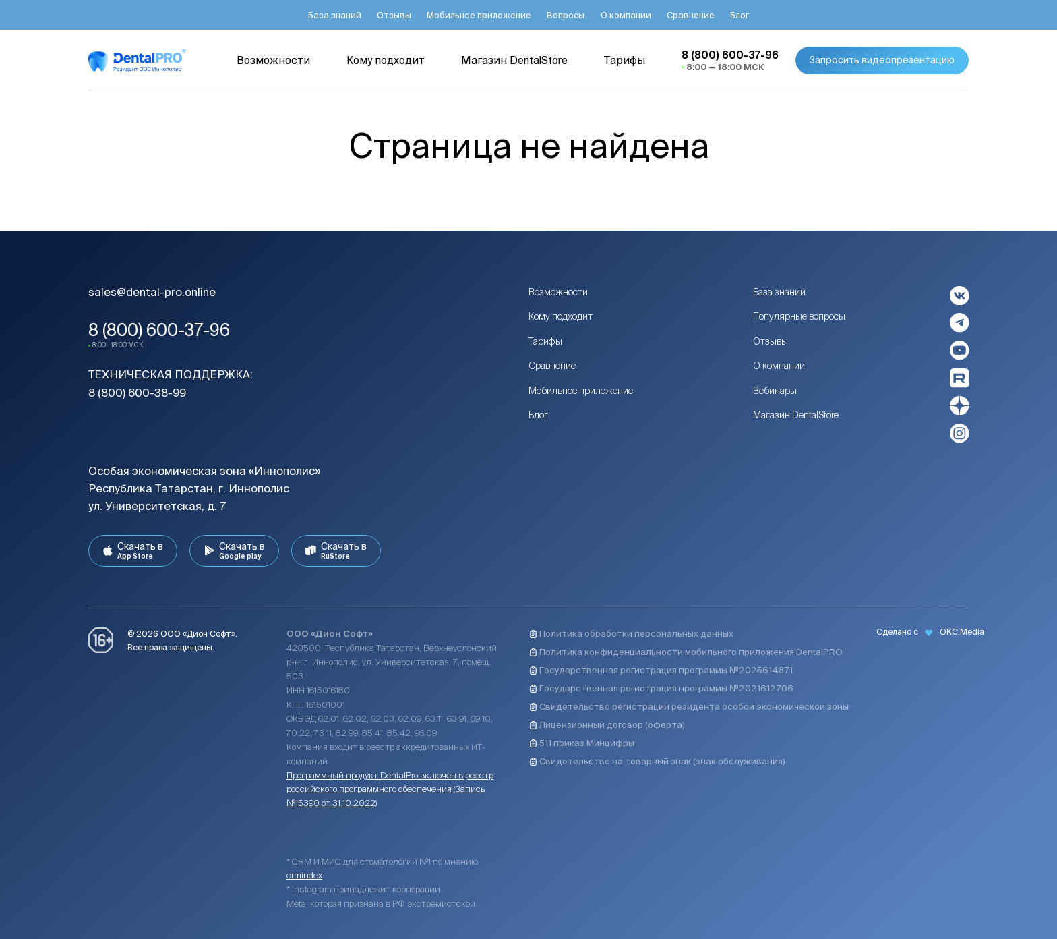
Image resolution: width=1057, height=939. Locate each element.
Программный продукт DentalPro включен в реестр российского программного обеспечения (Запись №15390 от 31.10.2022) (389, 789)
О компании (779, 365)
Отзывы (770, 341)
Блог (538, 414)
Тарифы (545, 341)
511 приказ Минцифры (581, 743)
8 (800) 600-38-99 (137, 393)
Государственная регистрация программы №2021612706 (661, 688)
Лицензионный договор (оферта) (607, 725)
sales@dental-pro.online (152, 292)
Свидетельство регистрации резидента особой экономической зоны (689, 707)
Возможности (558, 292)
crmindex (304, 875)
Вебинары (775, 390)
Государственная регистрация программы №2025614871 (661, 670)
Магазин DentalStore (796, 414)
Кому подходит (560, 316)
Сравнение (552, 365)
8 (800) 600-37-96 (159, 329)
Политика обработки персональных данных (631, 634)
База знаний (779, 292)
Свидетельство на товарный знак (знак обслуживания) (657, 761)
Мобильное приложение (580, 390)
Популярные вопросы (799, 316)
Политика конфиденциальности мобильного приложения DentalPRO (686, 652)
